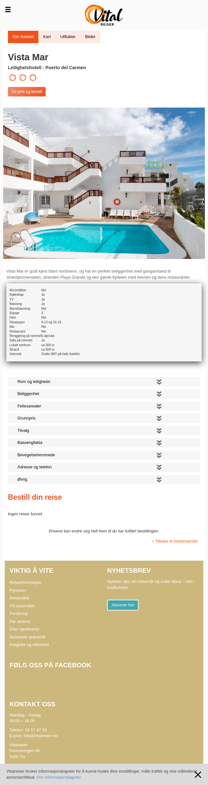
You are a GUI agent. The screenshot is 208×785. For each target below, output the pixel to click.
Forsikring (19, 613)
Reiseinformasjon (25, 582)
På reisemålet (22, 606)
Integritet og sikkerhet (29, 644)
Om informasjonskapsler (59, 777)
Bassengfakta (29, 442)
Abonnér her (123, 605)
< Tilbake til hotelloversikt (175, 541)
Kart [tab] (47, 36)
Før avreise (20, 621)
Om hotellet (23, 36)
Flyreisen (18, 590)
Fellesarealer (29, 406)
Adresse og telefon (34, 467)
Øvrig (22, 479)
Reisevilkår (19, 598)
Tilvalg (23, 430)
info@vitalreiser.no (41, 735)
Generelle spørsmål (27, 637)
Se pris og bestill (27, 91)
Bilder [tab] (90, 36)
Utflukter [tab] (67, 36)
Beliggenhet (28, 393)
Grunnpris (26, 418)
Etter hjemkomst (24, 629)
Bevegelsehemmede (36, 454)
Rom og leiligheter (33, 381)
